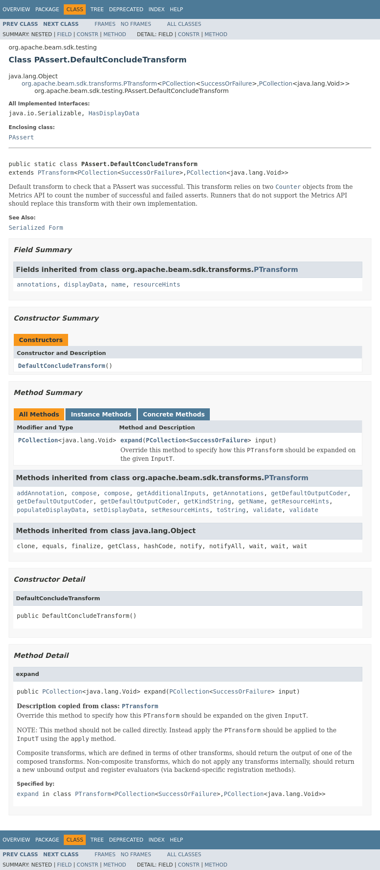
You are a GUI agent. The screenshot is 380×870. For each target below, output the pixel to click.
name (118, 284)
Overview (16, 9)
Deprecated (126, 9)
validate (267, 509)
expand (132, 440)
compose (84, 493)
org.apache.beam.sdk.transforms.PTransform (89, 83)
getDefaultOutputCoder (309, 493)
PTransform (55, 172)
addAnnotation (40, 493)
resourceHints (157, 284)
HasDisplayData (113, 113)
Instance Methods (101, 414)
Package (47, 9)
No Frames (136, 24)
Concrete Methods (174, 414)
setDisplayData (118, 509)
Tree (97, 9)
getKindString (207, 501)
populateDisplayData (51, 509)
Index (157, 9)
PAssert (21, 137)
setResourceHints (180, 509)
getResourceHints (300, 501)
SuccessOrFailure (226, 83)
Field (64, 34)
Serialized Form (36, 227)
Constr (87, 34)
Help (176, 9)
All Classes (184, 24)
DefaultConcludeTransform (61, 365)
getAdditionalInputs (171, 493)
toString (231, 509)
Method (114, 34)
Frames (105, 24)
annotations (37, 284)
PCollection (179, 83)
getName (251, 501)
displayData (84, 284)
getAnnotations (238, 493)
